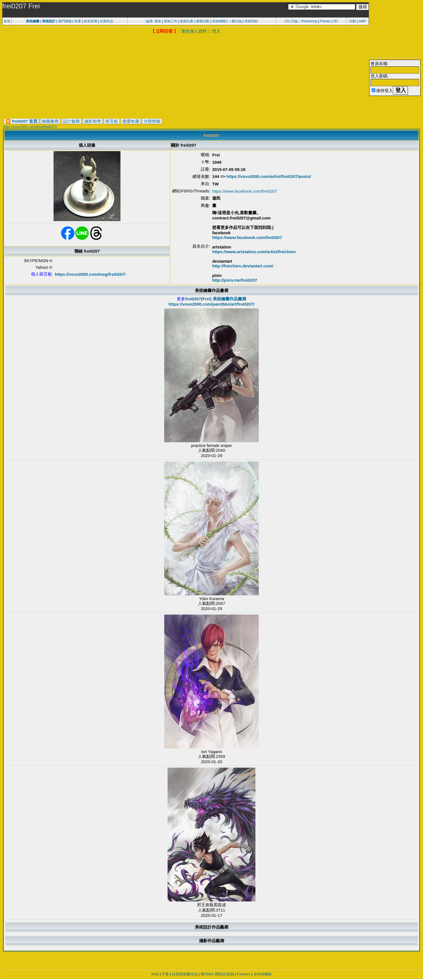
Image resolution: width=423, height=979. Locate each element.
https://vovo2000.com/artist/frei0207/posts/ (268, 176)
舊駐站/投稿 (224, 974)
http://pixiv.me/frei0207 (234, 280)
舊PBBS (207, 974)
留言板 (111, 121)
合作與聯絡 (262, 974)
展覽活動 (202, 21)
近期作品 (106, 21)
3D (335, 21)
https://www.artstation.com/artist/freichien (254, 251)
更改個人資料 (194, 31)
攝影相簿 (92, 121)
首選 (77, 21)
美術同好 (251, 21)
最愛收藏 (130, 121)
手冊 (165, 974)
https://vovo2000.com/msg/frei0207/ (90, 274)
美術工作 (170, 21)
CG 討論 (291, 21)
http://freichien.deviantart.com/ (242, 266)
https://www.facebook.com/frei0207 (244, 191)
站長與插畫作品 (184, 974)
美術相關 (219, 21)
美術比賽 (186, 21)
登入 (216, 31)
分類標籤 (152, 121)
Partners (243, 974)
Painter (325, 21)
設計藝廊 (71, 121)
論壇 (149, 21)
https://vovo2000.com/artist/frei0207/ (30, 127)
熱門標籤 (65, 21)
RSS (155, 974)
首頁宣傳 (90, 21)
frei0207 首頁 (24, 121)
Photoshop (309, 21)
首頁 (7, 21)
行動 (352, 21)
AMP (362, 21)
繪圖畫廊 (50, 121)
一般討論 (235, 21)
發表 (157, 21)
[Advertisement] (185, 76)
